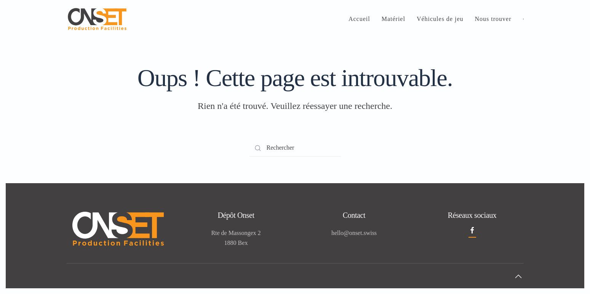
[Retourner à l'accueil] (97, 19)
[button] (518, 276)
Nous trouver (493, 19)
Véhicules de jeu (440, 19)
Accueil (359, 19)
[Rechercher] (295, 148)
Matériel (393, 19)
